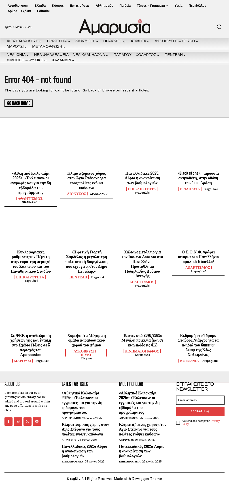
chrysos (86, 358)
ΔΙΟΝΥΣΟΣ (76, 193)
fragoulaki (142, 192)
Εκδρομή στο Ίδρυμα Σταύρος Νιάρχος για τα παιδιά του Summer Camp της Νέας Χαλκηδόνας (198, 344)
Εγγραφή (200, 411)
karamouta (142, 354)
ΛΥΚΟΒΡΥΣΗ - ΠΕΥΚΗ (86, 352)
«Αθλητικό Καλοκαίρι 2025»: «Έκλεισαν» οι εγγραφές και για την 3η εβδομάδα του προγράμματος (31, 182)
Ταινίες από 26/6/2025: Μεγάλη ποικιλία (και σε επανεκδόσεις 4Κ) (142, 339)
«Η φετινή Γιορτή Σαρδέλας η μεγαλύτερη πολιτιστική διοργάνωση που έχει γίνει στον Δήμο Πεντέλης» (87, 261)
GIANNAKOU (31, 201)
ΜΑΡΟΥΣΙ (22, 360)
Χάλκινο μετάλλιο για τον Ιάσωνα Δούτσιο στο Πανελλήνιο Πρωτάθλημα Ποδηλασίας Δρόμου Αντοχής (142, 263)
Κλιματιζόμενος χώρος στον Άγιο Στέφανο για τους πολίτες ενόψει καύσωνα (86, 180)
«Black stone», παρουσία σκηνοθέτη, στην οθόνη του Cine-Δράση (198, 177)
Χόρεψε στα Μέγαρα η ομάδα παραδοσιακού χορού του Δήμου (86, 339)
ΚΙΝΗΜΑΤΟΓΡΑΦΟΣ (142, 350)
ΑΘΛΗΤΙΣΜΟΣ (30, 198)
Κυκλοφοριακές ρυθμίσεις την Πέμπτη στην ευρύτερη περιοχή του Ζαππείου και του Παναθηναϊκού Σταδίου (31, 261)
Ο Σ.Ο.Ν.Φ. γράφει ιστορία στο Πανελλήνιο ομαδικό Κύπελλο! (198, 256)
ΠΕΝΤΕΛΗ (78, 277)
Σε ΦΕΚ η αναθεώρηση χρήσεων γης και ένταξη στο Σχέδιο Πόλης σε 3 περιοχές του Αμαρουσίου (30, 344)
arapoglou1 (198, 271)
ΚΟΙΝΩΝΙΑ (189, 360)
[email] (200, 399)
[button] (219, 26)
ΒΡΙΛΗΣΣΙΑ (190, 188)
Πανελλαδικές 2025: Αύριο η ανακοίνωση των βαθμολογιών (142, 177)
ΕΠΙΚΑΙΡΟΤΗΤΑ (142, 188)
